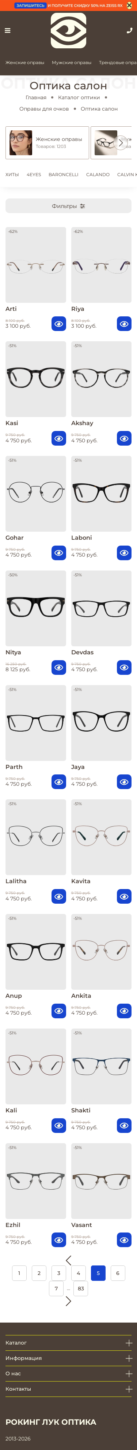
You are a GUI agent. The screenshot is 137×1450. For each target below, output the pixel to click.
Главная (36, 97)
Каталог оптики (79, 97)
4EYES (34, 174)
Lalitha (16, 881)
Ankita (81, 995)
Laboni (81, 537)
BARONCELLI (64, 174)
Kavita (81, 881)
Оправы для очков (44, 108)
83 (81, 1288)
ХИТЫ (12, 174)
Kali (11, 1110)
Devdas (82, 652)
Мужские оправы (71, 62)
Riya (77, 308)
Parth (14, 766)
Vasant (81, 1225)
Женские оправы (24, 62)
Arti (11, 308)
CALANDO (98, 174)
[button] (120, 142)
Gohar (14, 537)
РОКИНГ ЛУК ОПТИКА (50, 1422)
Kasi (11, 423)
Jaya (78, 766)
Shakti (81, 1110)
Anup (13, 995)
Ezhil (12, 1225)
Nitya (13, 652)
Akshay (82, 423)
